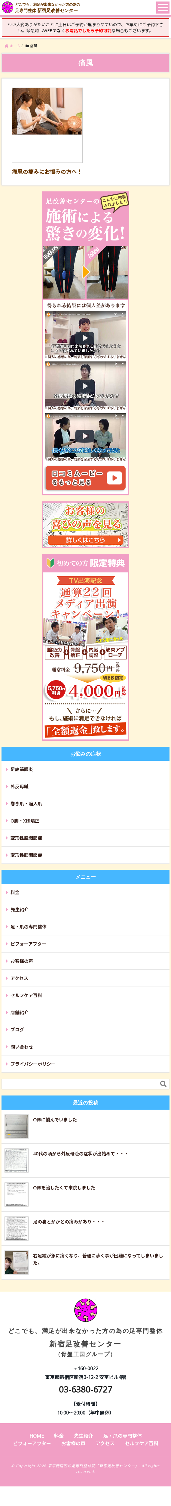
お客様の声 (22, 961)
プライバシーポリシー (33, 1064)
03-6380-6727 (85, 1389)
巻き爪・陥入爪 (26, 804)
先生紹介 (20, 909)
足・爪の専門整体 (29, 927)
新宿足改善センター (85, 1333)
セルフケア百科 (26, 995)
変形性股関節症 (26, 838)
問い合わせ (22, 1047)
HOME (36, 1436)
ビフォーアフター (28, 944)
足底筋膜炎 (22, 769)
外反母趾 (20, 786)
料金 (15, 892)
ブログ (17, 1030)
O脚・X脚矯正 (25, 821)
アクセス (19, 978)
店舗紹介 (20, 1012)
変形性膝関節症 (26, 855)
